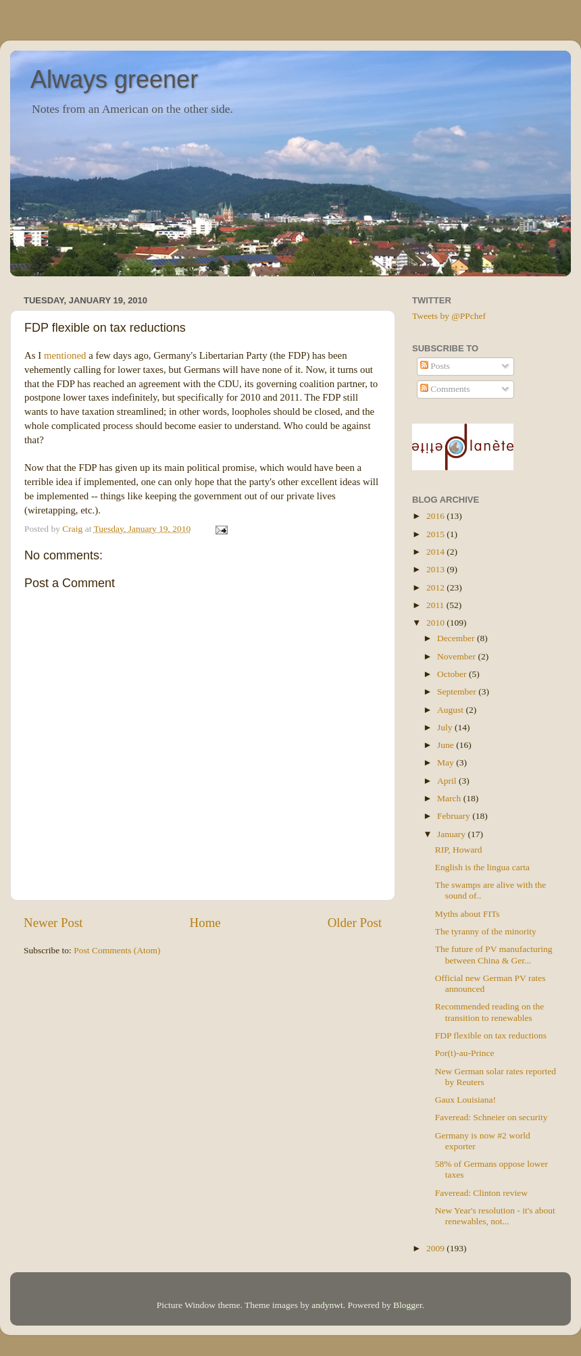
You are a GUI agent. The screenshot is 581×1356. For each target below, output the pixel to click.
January (452, 834)
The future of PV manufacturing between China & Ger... (494, 954)
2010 (436, 623)
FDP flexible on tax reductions (491, 1035)
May (446, 762)
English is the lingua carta (482, 867)
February (454, 816)
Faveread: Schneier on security (491, 1117)
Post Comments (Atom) (117, 950)
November (457, 656)
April (448, 781)
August (451, 710)
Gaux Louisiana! (465, 1100)
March (450, 798)
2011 (436, 605)
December (457, 638)
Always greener (114, 79)
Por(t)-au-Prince (465, 1053)
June (446, 745)
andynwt (327, 1305)
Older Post (355, 922)
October (453, 674)
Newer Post (53, 922)
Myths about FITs (467, 914)
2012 (436, 587)
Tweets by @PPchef (449, 316)
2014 (436, 552)
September (457, 691)
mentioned (65, 355)
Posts (435, 366)
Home (205, 922)
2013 (436, 569)
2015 (436, 534)
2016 (436, 516)
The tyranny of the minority (485, 931)
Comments (445, 389)
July (446, 727)
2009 (436, 1248)
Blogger (407, 1305)
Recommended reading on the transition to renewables (490, 1011)
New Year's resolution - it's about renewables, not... (495, 1215)
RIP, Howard (458, 850)
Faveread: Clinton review (481, 1193)
